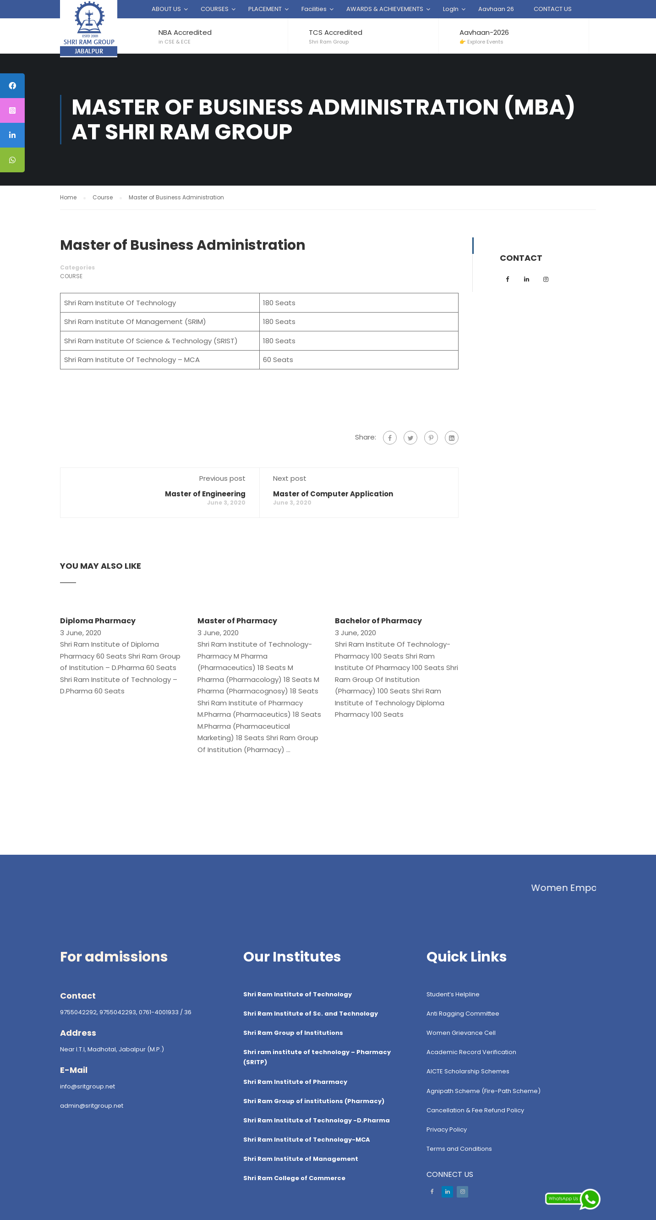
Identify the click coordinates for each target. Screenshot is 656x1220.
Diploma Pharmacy (98, 620)
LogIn (451, 9)
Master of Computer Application (333, 494)
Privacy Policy (446, 1129)
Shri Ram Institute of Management (300, 1158)
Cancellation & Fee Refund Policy (475, 1110)
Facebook (432, 1192)
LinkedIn (447, 1192)
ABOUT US (166, 9)
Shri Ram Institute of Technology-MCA (306, 1139)
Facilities (314, 9)
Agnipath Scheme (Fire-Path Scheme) (483, 1091)
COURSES (215, 9)
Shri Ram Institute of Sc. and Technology (310, 1013)
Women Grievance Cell (461, 1032)
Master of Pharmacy (237, 620)
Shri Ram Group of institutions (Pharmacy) (313, 1101)
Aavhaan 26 (496, 9)
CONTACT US (553, 9)
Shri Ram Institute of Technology (297, 994)
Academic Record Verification (471, 1052)
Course (71, 276)
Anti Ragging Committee (462, 1013)
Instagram (462, 1192)
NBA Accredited (185, 32)
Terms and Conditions (459, 1148)
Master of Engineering (205, 494)
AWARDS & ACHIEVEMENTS (384, 9)
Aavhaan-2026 (484, 32)
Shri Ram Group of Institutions (293, 1032)
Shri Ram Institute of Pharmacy (295, 1081)
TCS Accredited (335, 32)
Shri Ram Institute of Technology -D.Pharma (316, 1120)
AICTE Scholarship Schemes (467, 1071)
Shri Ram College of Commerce (294, 1178)
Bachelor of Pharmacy (378, 620)
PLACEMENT (265, 9)
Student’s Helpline (453, 994)
